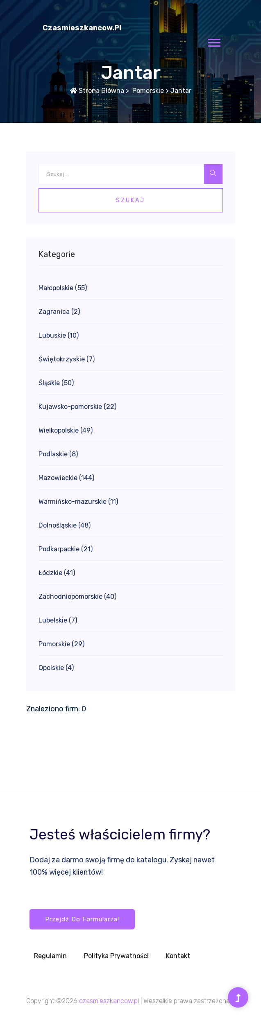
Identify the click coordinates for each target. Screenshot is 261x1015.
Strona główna (97, 91)
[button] (213, 41)
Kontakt (178, 956)
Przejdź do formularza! (82, 919)
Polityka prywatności (116, 956)
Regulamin (50, 956)
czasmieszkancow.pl (82, 27)
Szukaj (130, 200)
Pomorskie (147, 91)
